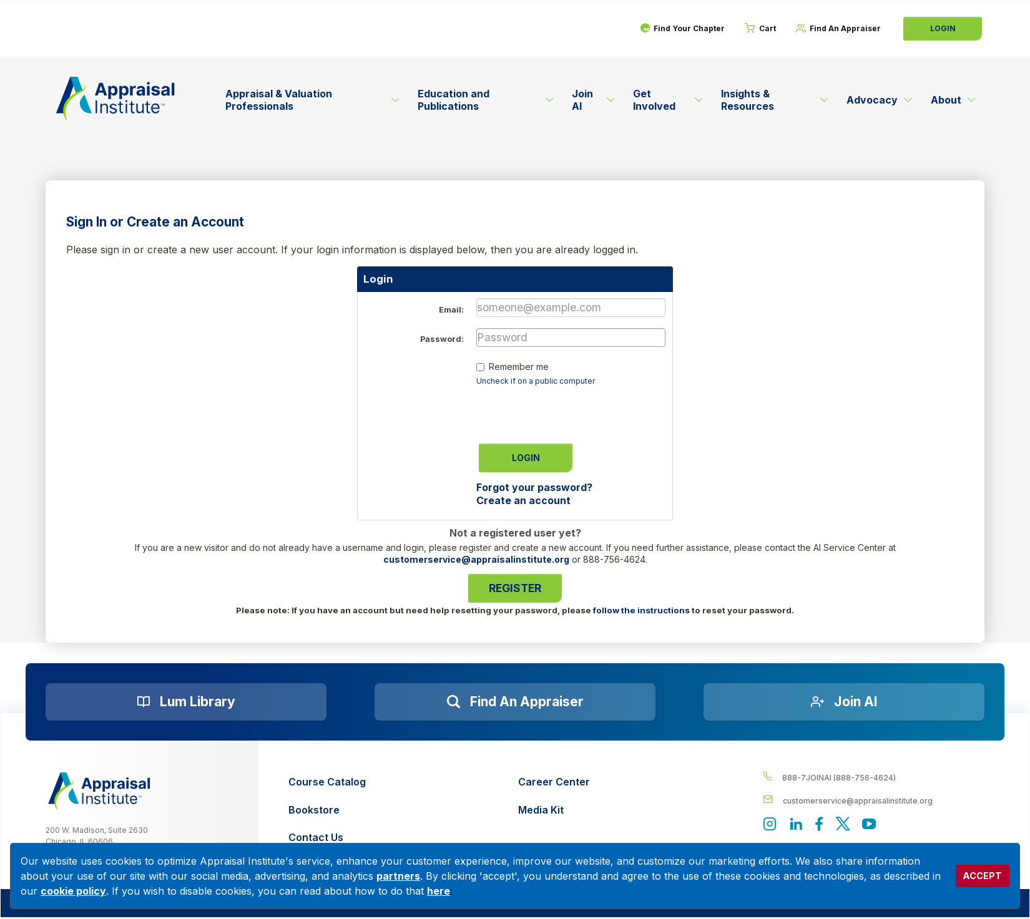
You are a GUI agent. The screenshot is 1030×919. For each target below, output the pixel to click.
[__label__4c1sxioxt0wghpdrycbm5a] (874, 777)
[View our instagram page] (770, 825)
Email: (451, 309)
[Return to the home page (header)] (115, 98)
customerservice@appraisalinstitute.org (476, 559)
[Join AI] (844, 702)
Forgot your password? (534, 487)
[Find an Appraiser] (515, 702)
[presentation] (571, 410)
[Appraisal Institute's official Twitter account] (846, 825)
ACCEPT (982, 875)
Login (943, 28)
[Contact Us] (327, 837)
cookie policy (73, 891)
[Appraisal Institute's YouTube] (873, 825)
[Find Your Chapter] (673, 28)
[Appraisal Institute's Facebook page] (822, 825)
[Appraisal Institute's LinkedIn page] (797, 825)
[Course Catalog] (327, 782)
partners (398, 876)
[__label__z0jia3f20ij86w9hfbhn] (99, 791)
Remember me (519, 366)
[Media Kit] (554, 810)
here (438, 891)
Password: (442, 339)
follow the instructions (641, 610)
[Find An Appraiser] (836, 28)
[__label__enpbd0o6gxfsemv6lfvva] (874, 800)
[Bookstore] (327, 810)
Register (515, 588)
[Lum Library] (186, 702)
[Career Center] (554, 782)
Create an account (523, 500)
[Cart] (755, 28)
